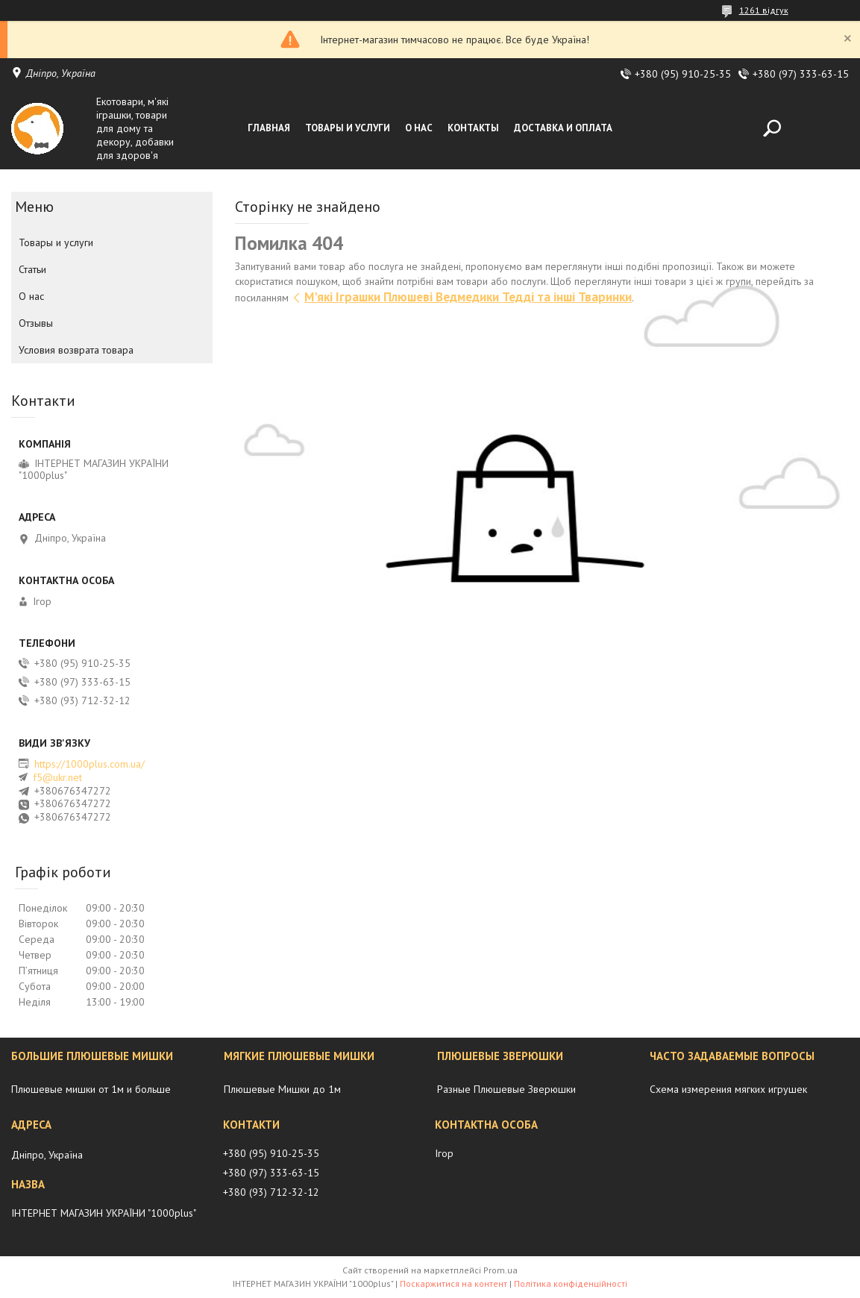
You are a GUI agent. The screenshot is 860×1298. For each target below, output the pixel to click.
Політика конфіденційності (570, 1283)
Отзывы (36, 323)
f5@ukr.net (57, 777)
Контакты (473, 128)
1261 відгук (763, 10)
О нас (419, 128)
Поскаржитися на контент (453, 1283)
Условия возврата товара (76, 350)
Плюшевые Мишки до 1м (282, 1089)
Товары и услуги (347, 128)
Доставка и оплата (563, 128)
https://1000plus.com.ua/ (89, 764)
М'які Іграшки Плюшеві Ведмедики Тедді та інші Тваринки (468, 297)
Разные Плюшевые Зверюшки (506, 1089)
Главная (269, 128)
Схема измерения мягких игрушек (728, 1089)
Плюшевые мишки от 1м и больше (91, 1089)
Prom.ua (500, 1270)
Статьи (32, 269)
